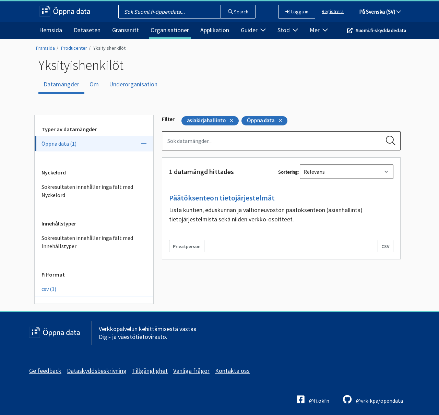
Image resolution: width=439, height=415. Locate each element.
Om (94, 84)
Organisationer (170, 30)
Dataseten (87, 30)
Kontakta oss (232, 371)
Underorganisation (133, 84)
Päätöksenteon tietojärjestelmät (222, 198)
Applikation (214, 30)
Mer (319, 30)
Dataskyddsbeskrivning (97, 371)
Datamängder (61, 84)
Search (238, 12)
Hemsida (50, 30)
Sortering (288, 172)
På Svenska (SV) (380, 11)
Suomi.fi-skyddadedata (381, 30)
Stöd (287, 30)
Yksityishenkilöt (109, 48)
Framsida (45, 48)
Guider (253, 30)
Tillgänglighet (150, 371)
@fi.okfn (313, 399)
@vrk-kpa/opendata (373, 399)
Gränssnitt (125, 30)
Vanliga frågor (191, 371)
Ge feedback (45, 371)
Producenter (74, 48)
